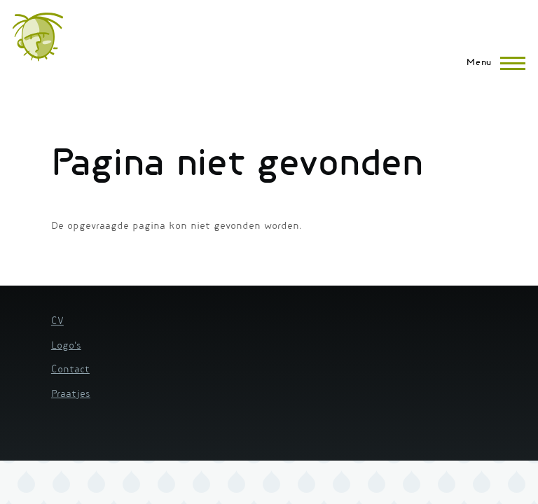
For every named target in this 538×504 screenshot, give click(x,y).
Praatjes (70, 395)
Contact (70, 370)
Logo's (66, 346)
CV (57, 322)
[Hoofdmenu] (492, 63)
